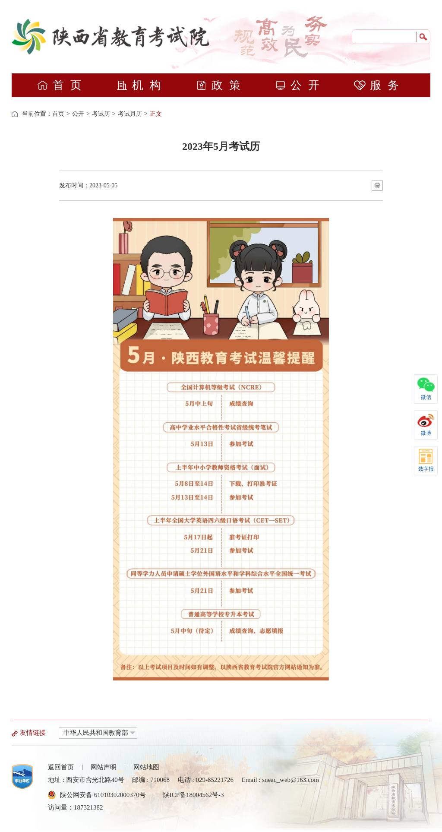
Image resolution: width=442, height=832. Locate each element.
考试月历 (130, 114)
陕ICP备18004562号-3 (193, 794)
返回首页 (61, 767)
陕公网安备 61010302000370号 (103, 794)
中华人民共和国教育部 (95, 732)
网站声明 (104, 767)
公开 (300, 85)
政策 (221, 85)
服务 (379, 85)
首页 (62, 85)
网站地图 (146, 767)
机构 (141, 85)
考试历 (101, 114)
